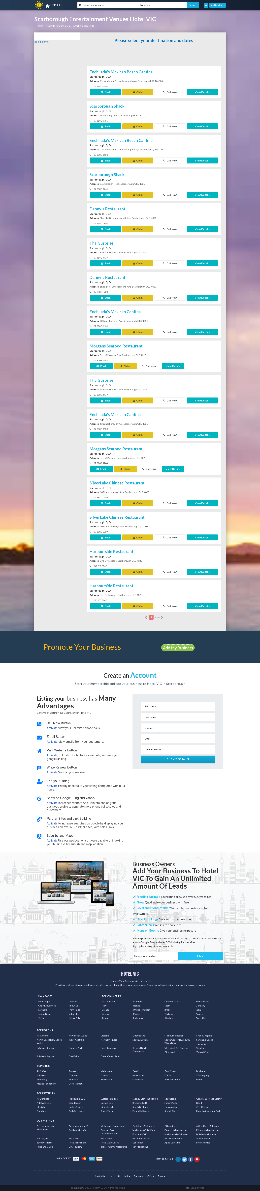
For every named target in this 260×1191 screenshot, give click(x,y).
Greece (106, 1013)
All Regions (42, 1035)
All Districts (43, 1098)
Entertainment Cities (58, 25)
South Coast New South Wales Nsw (177, 1041)
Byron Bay (42, 1079)
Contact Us (75, 1001)
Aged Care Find (172, 1142)
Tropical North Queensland (139, 1050)
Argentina (201, 1018)
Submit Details (178, 759)
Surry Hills (169, 1111)
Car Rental (137, 1142)
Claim (138, 92)
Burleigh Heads (76, 1111)
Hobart (200, 1079)
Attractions (170, 1126)
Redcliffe (73, 1079)
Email (106, 92)
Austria (199, 1013)
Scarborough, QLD (83, 25)
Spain (167, 1005)
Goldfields (74, 1056)
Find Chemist (203, 1142)
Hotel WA (74, 1138)
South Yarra (107, 1111)
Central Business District (209, 1098)
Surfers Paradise (109, 1098)
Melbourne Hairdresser (176, 1134)
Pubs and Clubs (45, 1146)
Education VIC (140, 1134)
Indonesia (138, 1018)
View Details (202, 92)
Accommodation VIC (79, 1126)
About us (73, 1005)
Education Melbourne (207, 1130)
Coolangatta (170, 1107)
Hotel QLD (42, 1138)
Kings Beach (107, 1107)
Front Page (74, 1009)
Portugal (168, 1013)
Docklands (42, 1111)
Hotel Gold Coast (110, 1142)
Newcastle (138, 1075)
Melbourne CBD (77, 1098)
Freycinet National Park (208, 1111)
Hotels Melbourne (173, 1138)
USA (118, 1176)
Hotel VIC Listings (194, 1187)
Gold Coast (170, 1071)
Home (40, 25)
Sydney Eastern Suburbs (145, 1098)
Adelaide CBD (44, 1102)
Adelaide (41, 1075)
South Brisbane (140, 1107)
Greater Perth (76, 1048)
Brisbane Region (45, 1048)
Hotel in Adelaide (141, 1138)
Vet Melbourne (140, 1146)
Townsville (106, 1079)
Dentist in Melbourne (175, 1130)
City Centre (202, 1107)
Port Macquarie (172, 1079)
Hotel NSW (106, 1138)
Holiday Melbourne (206, 1134)
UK (110, 1176)
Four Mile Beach (140, 1111)
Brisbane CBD (139, 1102)
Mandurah (137, 1079)
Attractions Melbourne (208, 1126)
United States (171, 1001)
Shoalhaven (202, 1048)
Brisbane (200, 1071)
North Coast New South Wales (49, 1041)
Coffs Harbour (76, 1083)
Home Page (44, 1001)
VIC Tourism (75, 1146)
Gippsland (169, 1052)
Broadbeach (75, 1102)
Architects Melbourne (143, 1126)
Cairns (167, 1075)
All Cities (41, 1071)
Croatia (105, 1009)
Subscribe (74, 1013)
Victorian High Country (176, 1048)
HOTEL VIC (130, 973)
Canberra (73, 1075)
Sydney (72, 1071)
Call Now (170, 92)
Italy (104, 1005)
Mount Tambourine (47, 1083)
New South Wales (78, 1035)
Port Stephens (108, 1048)
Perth (135, 1071)
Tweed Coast (203, 1052)
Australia (137, 1001)
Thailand (168, 1018)
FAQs (41, 1018)
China (150, 1176)
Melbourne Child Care (143, 1130)
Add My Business (178, 647)
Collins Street (76, 1107)
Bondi (199, 1102)
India (198, 1009)
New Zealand (202, 1001)
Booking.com (41, 41)
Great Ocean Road (110, 1056)
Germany (200, 1005)
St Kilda (41, 1107)
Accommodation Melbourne (45, 1128)
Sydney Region (204, 1035)
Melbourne (106, 1071)
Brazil (167, 1009)
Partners (42, 1009)
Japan (105, 1018)
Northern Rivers (109, 1039)
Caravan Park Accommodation (109, 1132)
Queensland (138, 1035)
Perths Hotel (203, 1138)
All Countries (108, 1001)
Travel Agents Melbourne (114, 1146)
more (159, 617)
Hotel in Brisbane (77, 1142)
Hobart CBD (170, 1102)
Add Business (217, 5)
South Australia (140, 1039)
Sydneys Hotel (44, 1142)
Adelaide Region (45, 1056)
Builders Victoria (77, 1130)
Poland (136, 1013)
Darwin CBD (107, 1102)
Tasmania (201, 1043)
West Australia (76, 1039)
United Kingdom (141, 1009)
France (136, 1005)
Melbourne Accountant (113, 1126)
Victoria (105, 1035)
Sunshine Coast (204, 1039)
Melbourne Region (174, 1035)
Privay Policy (75, 1018)
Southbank (170, 1098)
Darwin (104, 1075)
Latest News (44, 1013)
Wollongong (202, 1075)
